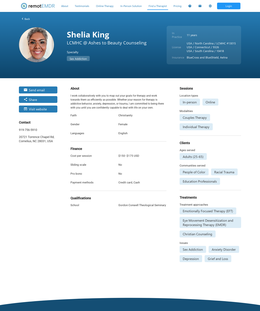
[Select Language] (210, 6)
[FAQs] (190, 6)
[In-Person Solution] (131, 6)
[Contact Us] (200, 6)
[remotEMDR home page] (38, 6)
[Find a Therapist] (157, 6)
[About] (64, 6)
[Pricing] (177, 6)
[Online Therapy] (105, 6)
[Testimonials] (82, 6)
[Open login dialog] (228, 6)
